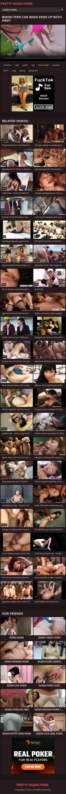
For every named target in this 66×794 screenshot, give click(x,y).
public (25, 65)
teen (17, 65)
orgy (14, 70)
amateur (7, 65)
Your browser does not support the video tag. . (33, 43)
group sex (33, 70)
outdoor (56, 65)
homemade (43, 65)
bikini (6, 70)
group (22, 70)
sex (33, 65)
